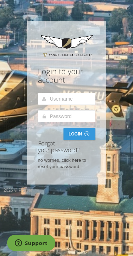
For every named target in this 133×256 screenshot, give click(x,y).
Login (78, 134)
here (76, 160)
